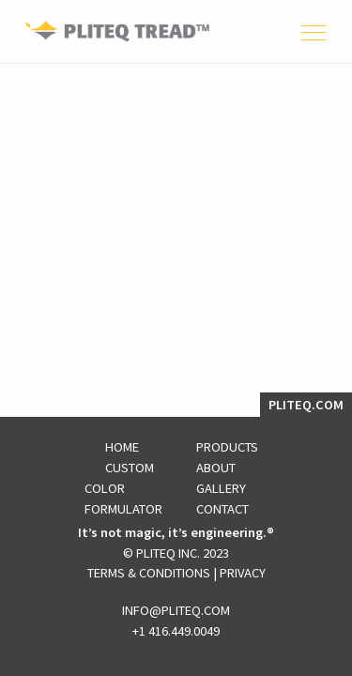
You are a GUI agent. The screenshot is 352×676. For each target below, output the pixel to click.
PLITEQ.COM (306, 404)
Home (122, 446)
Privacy (243, 572)
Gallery (221, 488)
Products (227, 446)
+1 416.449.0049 (176, 630)
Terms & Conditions (148, 572)
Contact (222, 508)
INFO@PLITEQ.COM (176, 610)
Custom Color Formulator (123, 487)
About (216, 467)
